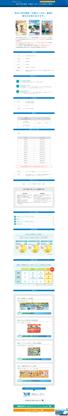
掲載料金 (35, 6)
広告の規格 (31, 6)
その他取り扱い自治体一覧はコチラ (33, 404)
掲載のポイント (26, 6)
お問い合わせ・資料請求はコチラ (33, 414)
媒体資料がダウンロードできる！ (38, 410)
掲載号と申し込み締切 (40, 6)
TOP (18, 6)
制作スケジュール (47, 6)
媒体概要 (22, 6)
